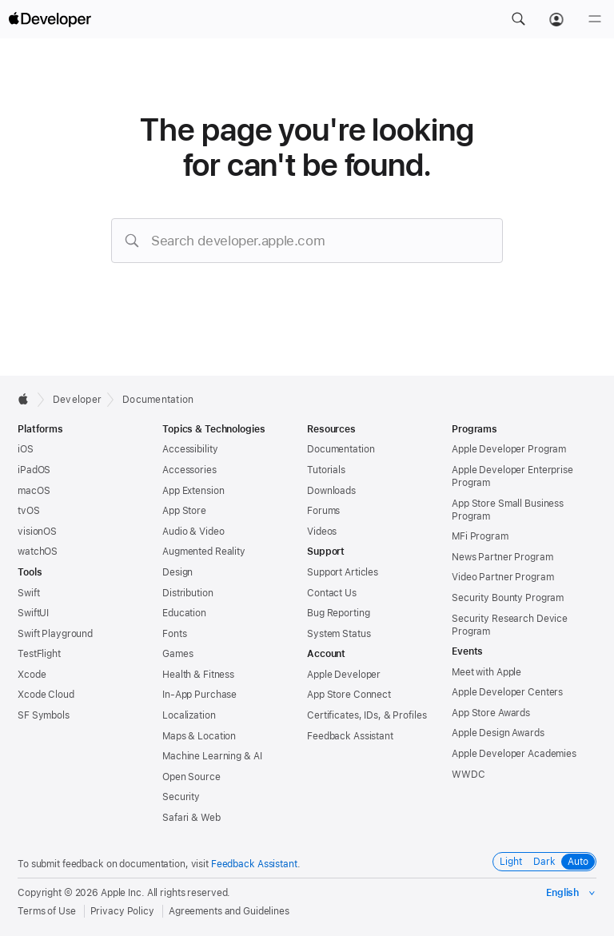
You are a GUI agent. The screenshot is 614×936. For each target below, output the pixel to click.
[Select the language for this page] (571, 892)
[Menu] (595, 19)
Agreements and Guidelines (229, 911)
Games (177, 653)
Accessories (189, 470)
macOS (34, 490)
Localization (189, 715)
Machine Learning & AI (211, 756)
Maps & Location (199, 736)
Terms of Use (47, 911)
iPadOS (34, 470)
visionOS (37, 531)
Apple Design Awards (498, 733)
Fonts (174, 633)
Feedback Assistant (350, 736)
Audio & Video (193, 531)
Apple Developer (344, 674)
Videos (322, 531)
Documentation (157, 399)
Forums (323, 510)
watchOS (38, 551)
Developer (77, 399)
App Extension (193, 490)
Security (181, 797)
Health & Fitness (198, 674)
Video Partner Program (502, 577)
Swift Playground (55, 633)
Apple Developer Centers (507, 692)
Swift (28, 593)
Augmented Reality (203, 551)
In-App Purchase (199, 694)
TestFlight (39, 653)
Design (177, 572)
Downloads (331, 490)
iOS (26, 449)
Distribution (187, 593)
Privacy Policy (122, 911)
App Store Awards (491, 713)
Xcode (32, 674)
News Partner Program (502, 557)
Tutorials (326, 470)
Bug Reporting (338, 613)
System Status (338, 633)
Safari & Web (191, 817)
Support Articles (342, 572)
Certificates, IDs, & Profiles (367, 715)
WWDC (468, 774)
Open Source (191, 777)
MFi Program (480, 536)
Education (184, 613)
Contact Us (332, 593)
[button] (518, 19)
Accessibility (189, 449)
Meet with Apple (486, 672)
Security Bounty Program (508, 597)
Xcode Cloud (46, 694)
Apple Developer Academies (514, 753)
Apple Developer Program (509, 449)
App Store (184, 510)
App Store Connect (349, 694)
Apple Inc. (123, 892)
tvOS (29, 510)
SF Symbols (44, 715)
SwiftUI (33, 613)
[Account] (556, 19)
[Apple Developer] (49, 19)
